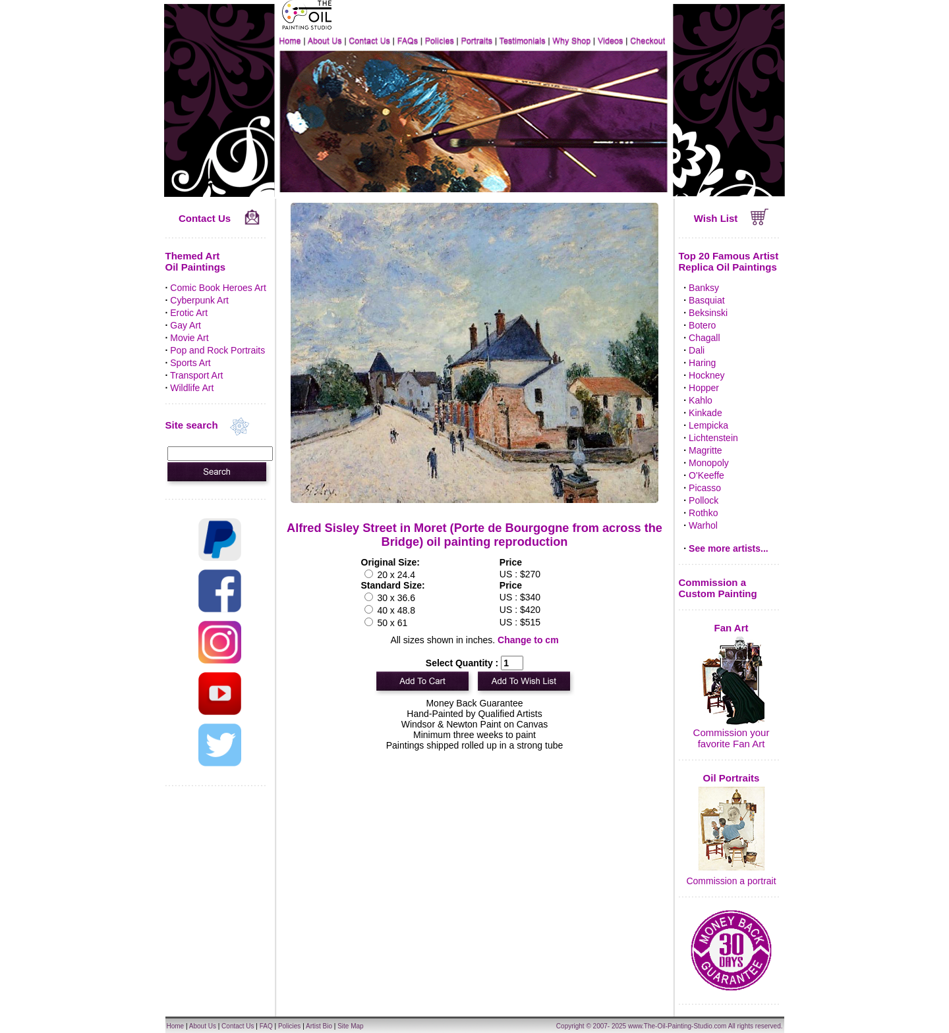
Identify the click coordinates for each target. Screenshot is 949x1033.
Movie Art (189, 337)
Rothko (703, 513)
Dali (697, 350)
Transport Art (196, 375)
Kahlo (700, 400)
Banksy (704, 287)
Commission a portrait (731, 881)
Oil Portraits (731, 777)
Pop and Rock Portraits (217, 350)
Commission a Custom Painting (718, 588)
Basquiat (706, 300)
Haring (702, 363)
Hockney (706, 375)
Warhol (703, 525)
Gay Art (185, 325)
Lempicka (708, 425)
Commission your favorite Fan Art (731, 738)
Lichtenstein (713, 438)
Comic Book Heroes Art (218, 287)
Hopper (704, 388)
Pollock (703, 500)
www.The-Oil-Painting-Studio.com (677, 1026)
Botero (702, 325)
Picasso (705, 488)
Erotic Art (189, 312)
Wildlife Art (192, 388)
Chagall (704, 337)
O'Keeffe (706, 475)
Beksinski (708, 312)
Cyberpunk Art (199, 300)
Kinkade (705, 413)
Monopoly (709, 463)
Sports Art (190, 363)
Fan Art (731, 627)
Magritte (705, 450)
